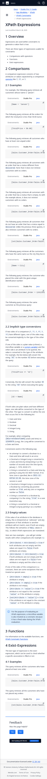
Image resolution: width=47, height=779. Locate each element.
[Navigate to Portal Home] (7, 2)
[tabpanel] (25, 105)
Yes (12, 732)
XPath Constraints (23, 15)
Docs (16, 9)
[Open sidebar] (7, 15)
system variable (30, 347)
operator (9, 79)
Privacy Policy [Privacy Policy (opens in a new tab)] (35, 773)
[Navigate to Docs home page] (13, 3)
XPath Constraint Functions (16, 639)
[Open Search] (39, 3)
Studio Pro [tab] (27, 98)
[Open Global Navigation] (3, 3)
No (20, 732)
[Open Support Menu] (44, 3)
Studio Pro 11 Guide (29, 9)
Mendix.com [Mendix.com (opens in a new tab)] (12, 773)
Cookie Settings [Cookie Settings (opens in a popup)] (35, 776)
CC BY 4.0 (36, 761)
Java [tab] (38, 98)
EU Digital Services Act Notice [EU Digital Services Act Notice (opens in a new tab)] (17, 776)
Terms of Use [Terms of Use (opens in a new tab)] (24, 773)
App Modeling (21, 12)
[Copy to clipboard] (43, 102)
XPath (32, 12)
